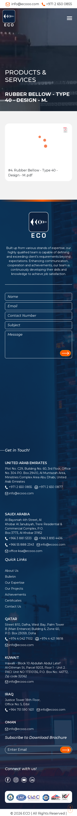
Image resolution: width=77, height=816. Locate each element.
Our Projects (14, 588)
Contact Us (13, 606)
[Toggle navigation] (69, 18)
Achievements (15, 594)
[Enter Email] (38, 750)
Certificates (13, 600)
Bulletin (10, 577)
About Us (11, 571)
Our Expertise (14, 582)
